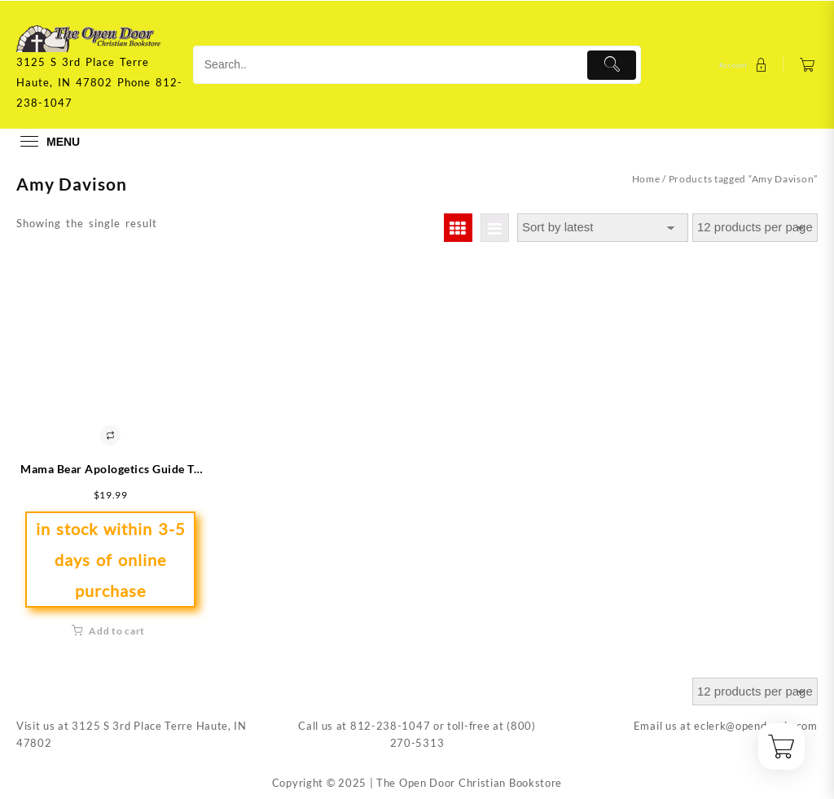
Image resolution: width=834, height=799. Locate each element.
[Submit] (612, 65)
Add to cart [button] (117, 631)
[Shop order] (602, 227)
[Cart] (807, 65)
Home (646, 179)
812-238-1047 (390, 725)
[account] (745, 64)
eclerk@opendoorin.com (756, 725)
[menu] (48, 141)
